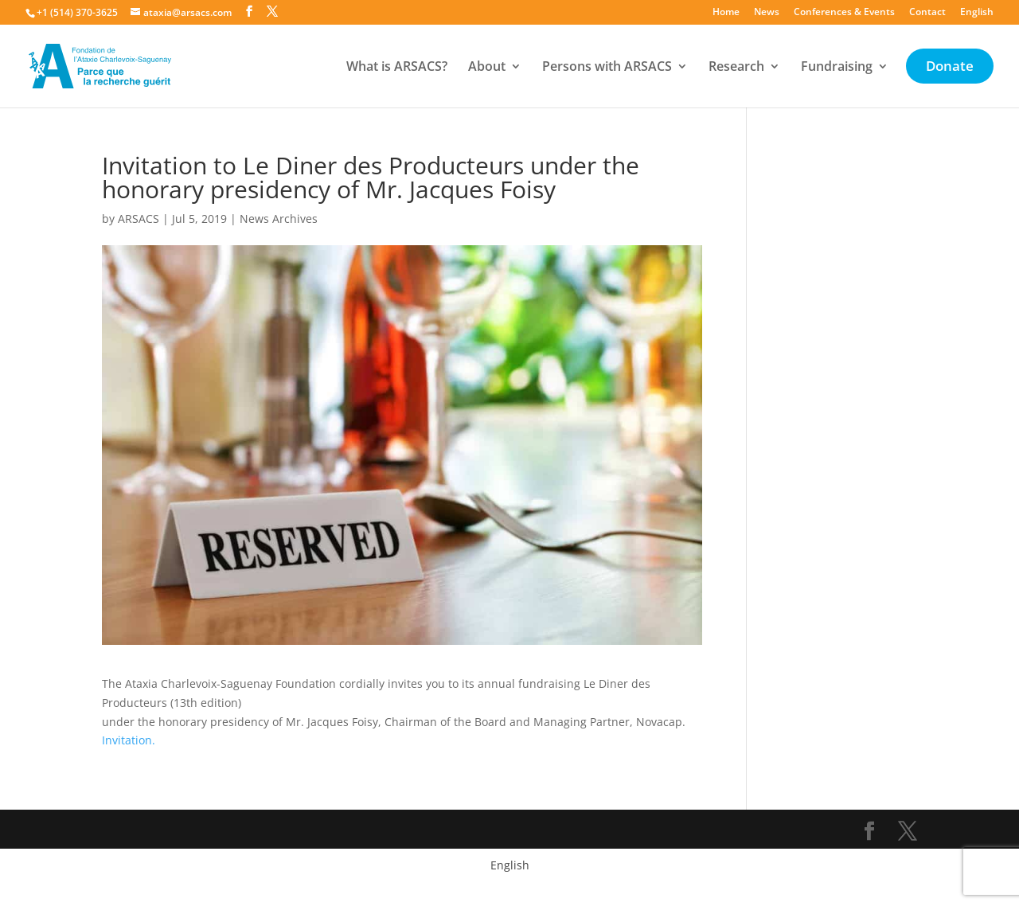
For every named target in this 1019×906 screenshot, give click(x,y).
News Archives (279, 218)
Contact (927, 12)
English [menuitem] (509, 865)
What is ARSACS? (396, 68)
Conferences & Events (844, 12)
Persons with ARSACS (607, 68)
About (487, 68)
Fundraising (837, 68)
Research (736, 68)
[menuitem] (977, 15)
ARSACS (138, 218)
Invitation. (128, 740)
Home (726, 12)
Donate (950, 68)
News (766, 12)
